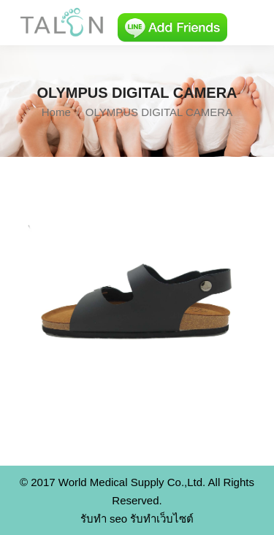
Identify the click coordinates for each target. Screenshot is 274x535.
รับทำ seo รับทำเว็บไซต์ (137, 518)
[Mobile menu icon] (250, 22)
